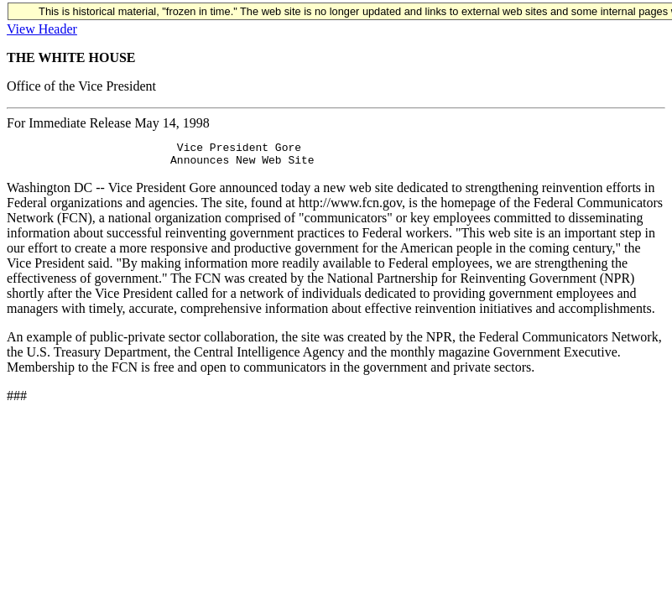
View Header (42, 29)
